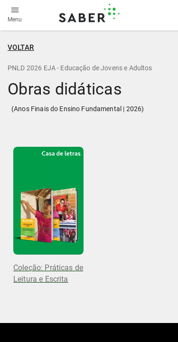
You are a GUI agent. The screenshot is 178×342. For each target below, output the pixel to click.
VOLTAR (21, 47)
